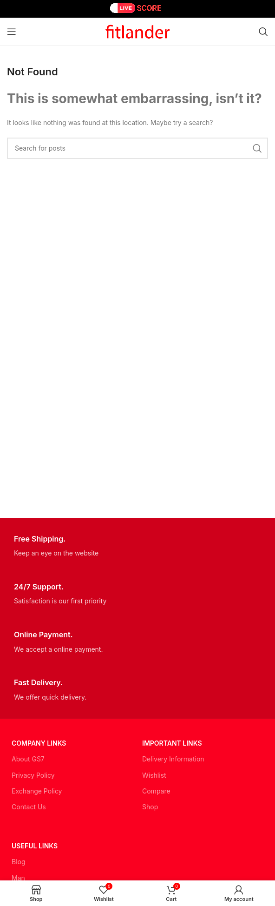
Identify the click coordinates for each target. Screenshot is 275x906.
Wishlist (154, 775)
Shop (150, 807)
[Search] (263, 31)
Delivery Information (173, 759)
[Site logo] (137, 31)
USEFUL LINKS (35, 846)
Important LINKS (172, 743)
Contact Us (29, 807)
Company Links (39, 743)
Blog (19, 862)
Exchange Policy (37, 791)
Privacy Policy (33, 775)
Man (18, 878)
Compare (156, 791)
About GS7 (28, 759)
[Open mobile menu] (11, 31)
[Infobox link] (137, 546)
